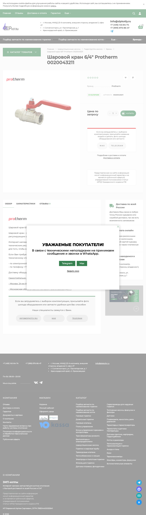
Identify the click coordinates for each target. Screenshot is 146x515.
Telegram (67, 263)
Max (82, 263)
